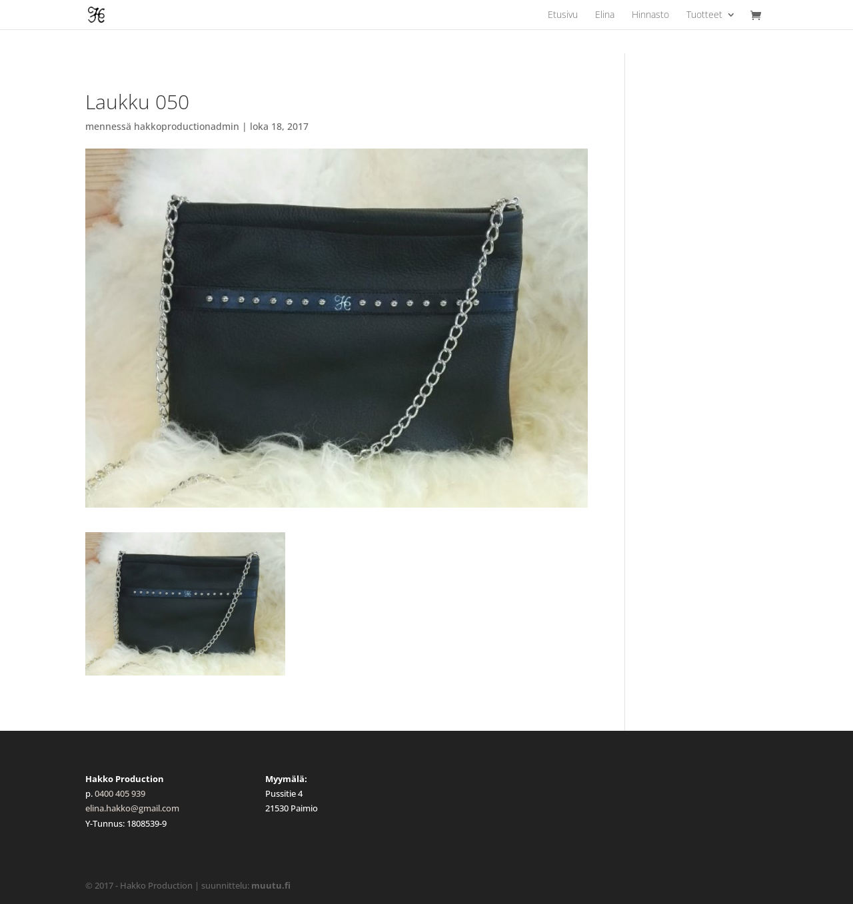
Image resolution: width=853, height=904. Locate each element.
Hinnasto (650, 15)
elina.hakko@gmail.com (132, 808)
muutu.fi (271, 885)
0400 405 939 (120, 793)
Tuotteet (704, 15)
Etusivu (563, 15)
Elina (604, 15)
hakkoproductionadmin (186, 126)
